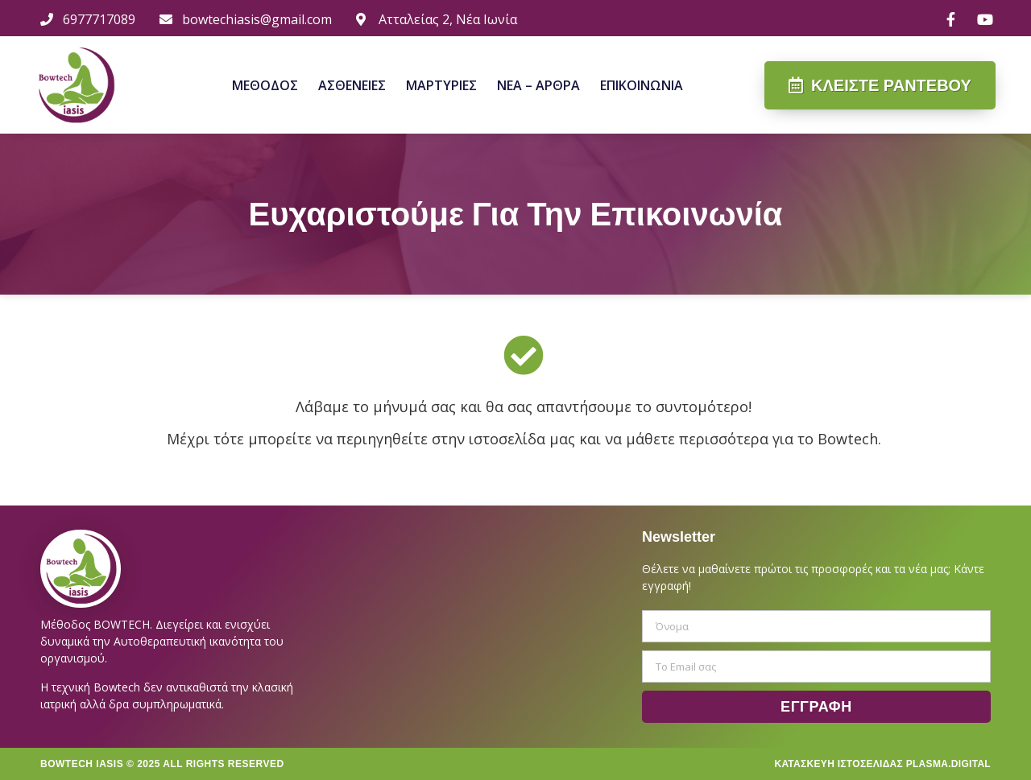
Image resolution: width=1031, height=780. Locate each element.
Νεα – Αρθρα (538, 85)
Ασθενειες (352, 85)
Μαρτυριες (441, 85)
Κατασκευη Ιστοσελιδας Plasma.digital (882, 764)
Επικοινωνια (641, 85)
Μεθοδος (265, 85)
